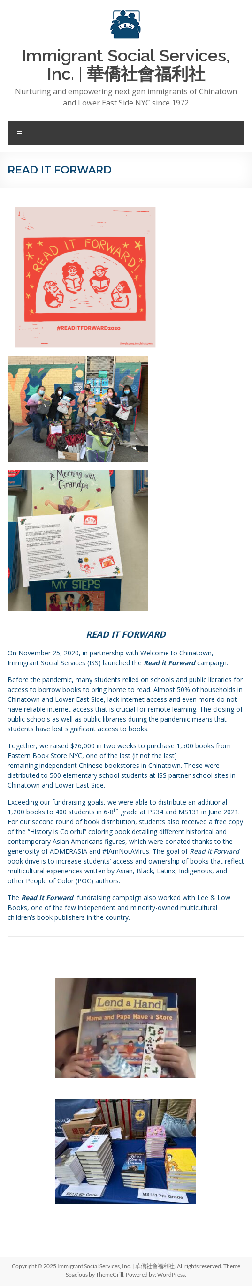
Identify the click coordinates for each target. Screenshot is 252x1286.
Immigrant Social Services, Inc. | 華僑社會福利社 (126, 64)
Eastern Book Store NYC (45, 755)
